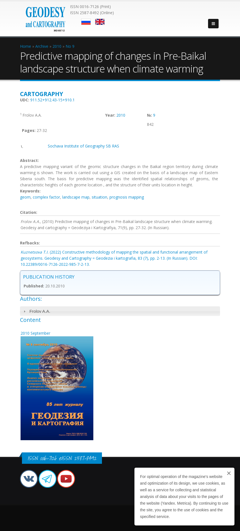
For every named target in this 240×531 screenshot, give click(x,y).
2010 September (35, 333)
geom (25, 197)
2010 (120, 115)
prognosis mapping (126, 197)
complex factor (46, 197)
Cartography (41, 94)
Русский (86, 22)
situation (99, 197)
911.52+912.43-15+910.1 (52, 99)
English (100, 22)
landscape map (75, 197)
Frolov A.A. (39, 311)
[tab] (120, 311)
